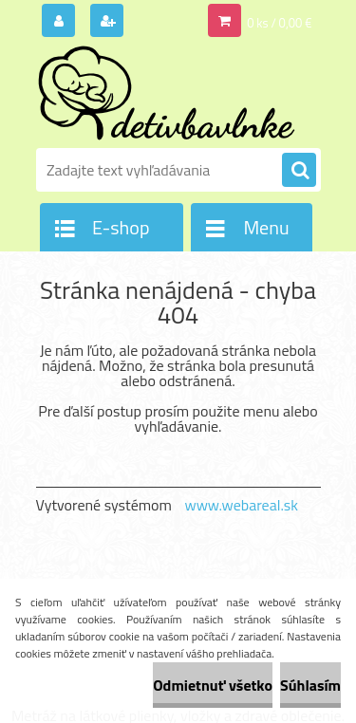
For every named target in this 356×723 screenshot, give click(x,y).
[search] (299, 171)
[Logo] (166, 93)
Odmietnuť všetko (212, 685)
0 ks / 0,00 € (279, 22)
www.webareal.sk (241, 504)
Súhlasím (310, 685)
